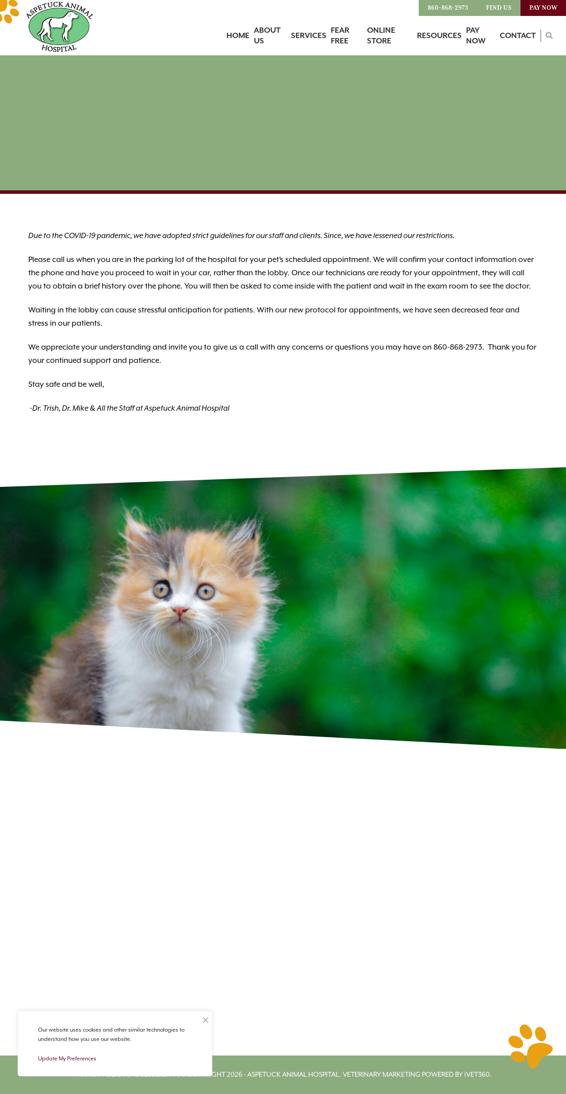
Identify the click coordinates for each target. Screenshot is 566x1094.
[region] (115, 1043)
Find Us (499, 8)
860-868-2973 (448, 8)
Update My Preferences (67, 1058)
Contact (518, 35)
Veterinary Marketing (382, 1075)
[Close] (205, 1018)
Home (237, 35)
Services (308, 35)
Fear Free (340, 36)
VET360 (477, 1075)
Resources (439, 35)
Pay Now (543, 8)
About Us (267, 36)
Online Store (381, 36)
